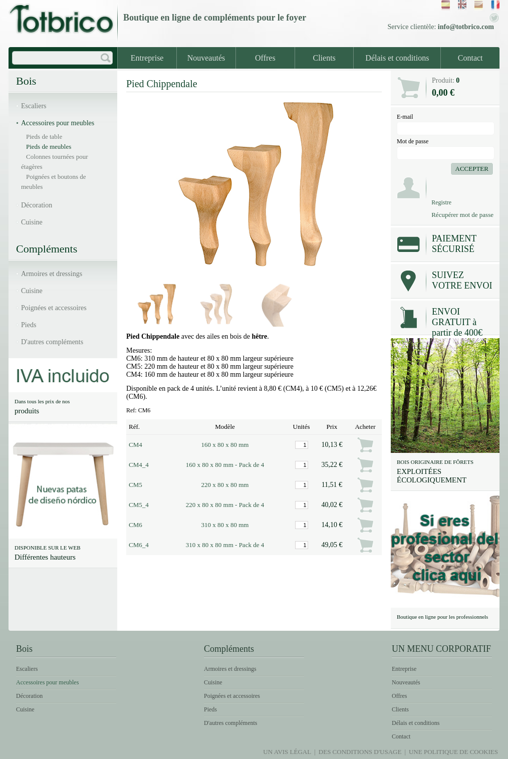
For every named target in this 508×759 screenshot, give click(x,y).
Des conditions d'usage (360, 751)
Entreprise (147, 58)
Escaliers (34, 106)
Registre (441, 202)
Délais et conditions (397, 58)
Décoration (36, 205)
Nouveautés (206, 58)
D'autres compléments (52, 342)
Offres (265, 58)
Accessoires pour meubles (57, 123)
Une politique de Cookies (453, 751)
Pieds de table (44, 136)
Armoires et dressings (51, 274)
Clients (324, 58)
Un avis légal (287, 751)
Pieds (28, 325)
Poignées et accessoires (54, 308)
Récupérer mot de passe (462, 214)
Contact (470, 58)
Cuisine (32, 222)
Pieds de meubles (48, 146)
